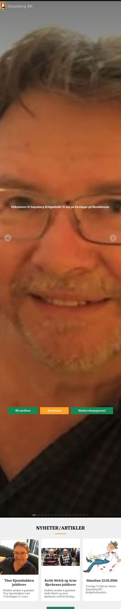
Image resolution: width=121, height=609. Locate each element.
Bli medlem (22, 410)
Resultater (54, 410)
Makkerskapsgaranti (92, 410)
